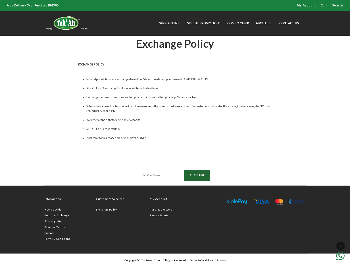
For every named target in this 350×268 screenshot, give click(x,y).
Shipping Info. (53, 221)
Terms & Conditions (57, 238)
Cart (324, 5)
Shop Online (169, 23)
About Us (263, 23)
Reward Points (159, 215)
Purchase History (161, 209)
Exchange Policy (106, 209)
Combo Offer (238, 23)
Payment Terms (54, 227)
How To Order (53, 209)
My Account (306, 5)
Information (52, 199)
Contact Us (289, 23)
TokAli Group (153, 260)
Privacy (49, 233)
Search (337, 5)
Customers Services (110, 199)
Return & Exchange (56, 215)
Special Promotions (204, 21)
